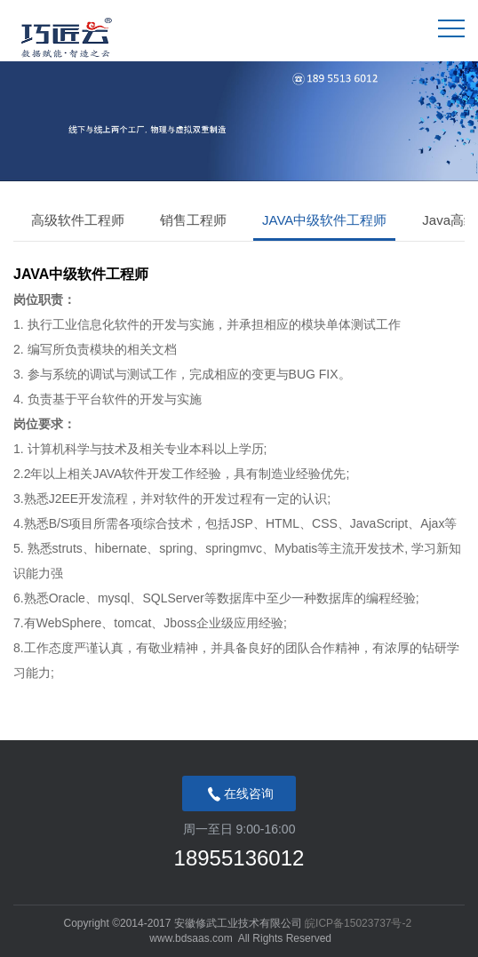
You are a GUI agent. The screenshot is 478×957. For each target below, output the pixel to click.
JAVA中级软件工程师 (324, 219)
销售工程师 (193, 219)
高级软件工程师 (77, 219)
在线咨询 (239, 794)
